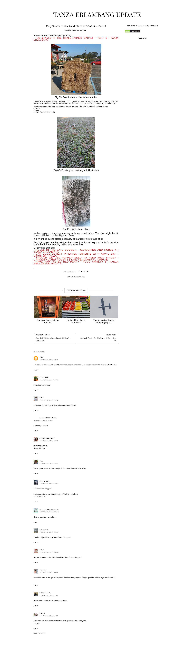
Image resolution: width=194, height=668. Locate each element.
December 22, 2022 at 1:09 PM (49, 573)
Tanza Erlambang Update (97, 14)
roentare (44, 530)
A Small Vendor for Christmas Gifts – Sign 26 (98, 339)
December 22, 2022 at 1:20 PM (49, 596)
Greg (42, 550)
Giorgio (43, 570)
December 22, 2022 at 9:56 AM (49, 484)
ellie (42, 398)
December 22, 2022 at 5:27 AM (49, 380)
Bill (41, 461)
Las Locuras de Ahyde (49, 509)
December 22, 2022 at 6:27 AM (49, 400)
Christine (44, 377)
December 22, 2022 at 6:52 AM (49, 464)
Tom (41, 357)
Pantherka (44, 481)
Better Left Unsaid (48, 418)
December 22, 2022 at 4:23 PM (49, 616)
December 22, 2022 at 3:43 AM (49, 360)
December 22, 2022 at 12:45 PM (49, 552)
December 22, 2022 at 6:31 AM (49, 441)
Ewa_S (42, 613)
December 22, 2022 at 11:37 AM (49, 532)
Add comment (40, 633)
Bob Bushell (45, 593)
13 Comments (69, 272)
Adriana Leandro (47, 438)
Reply (36, 370)
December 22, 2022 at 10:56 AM (49, 512)
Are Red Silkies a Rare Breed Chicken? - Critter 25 (53, 339)
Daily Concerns (78, 277)
